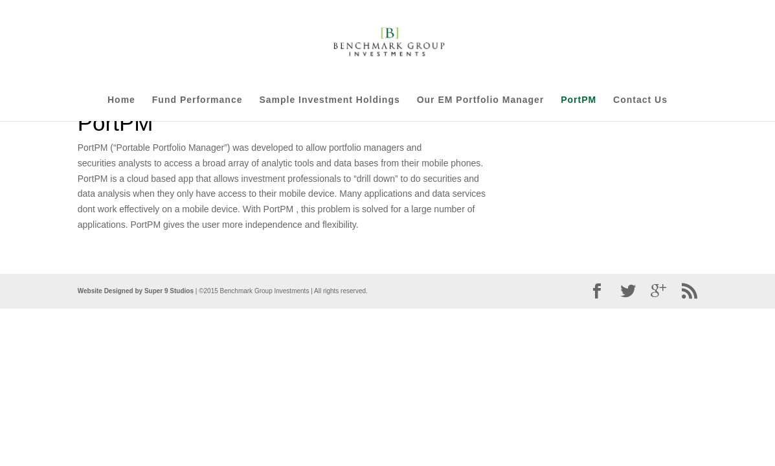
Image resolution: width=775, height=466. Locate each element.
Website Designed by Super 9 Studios (136, 290)
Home (121, 100)
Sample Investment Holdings (329, 100)
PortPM (578, 100)
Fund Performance (197, 100)
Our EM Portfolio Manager (481, 100)
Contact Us (640, 100)
